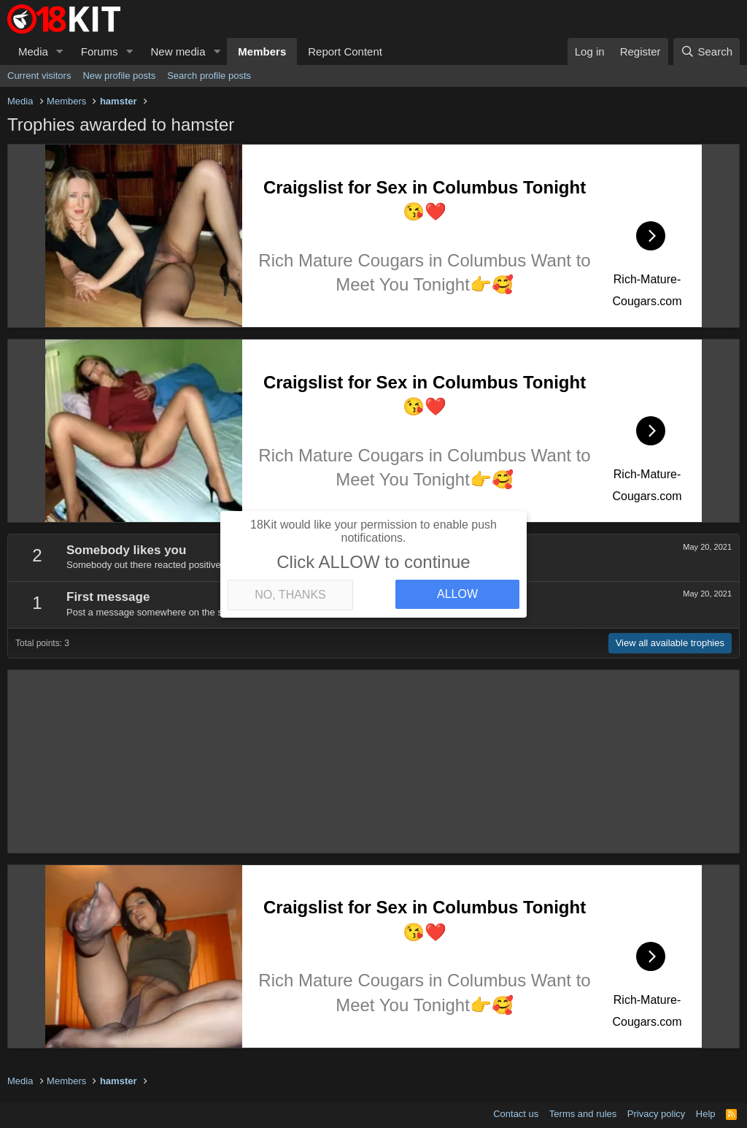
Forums (99, 51)
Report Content (345, 51)
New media (177, 51)
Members (262, 51)
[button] (60, 51)
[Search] (706, 51)
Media (33, 51)
